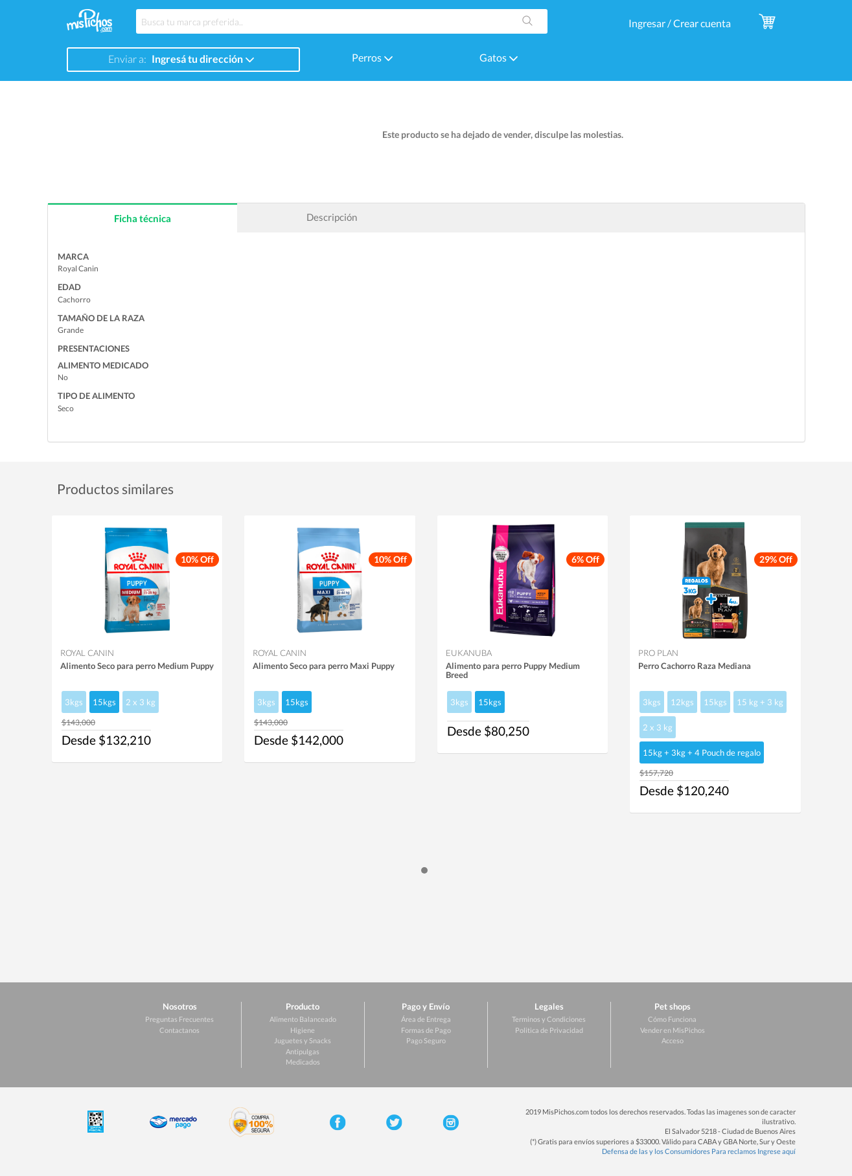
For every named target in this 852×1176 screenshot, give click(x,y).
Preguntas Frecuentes (179, 1019)
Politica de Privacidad (549, 1030)
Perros (372, 57)
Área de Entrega (426, 1019)
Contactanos (179, 1030)
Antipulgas (302, 1051)
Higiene (302, 1030)
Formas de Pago (426, 1030)
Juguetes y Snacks (302, 1040)
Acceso (673, 1040)
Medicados (303, 1061)
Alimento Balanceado (303, 1019)
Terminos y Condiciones (549, 1019)
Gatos (498, 57)
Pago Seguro (426, 1040)
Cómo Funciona (672, 1019)
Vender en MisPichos (672, 1030)
